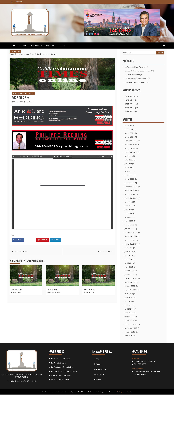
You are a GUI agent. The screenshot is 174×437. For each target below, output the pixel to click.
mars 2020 (129, 313)
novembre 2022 (131, 190)
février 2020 (129, 317)
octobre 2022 (130, 194)
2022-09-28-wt (53, 290)
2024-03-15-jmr (131, 111)
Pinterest (42, 240)
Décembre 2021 (131, 232)
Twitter (30, 240)
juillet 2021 (129, 252)
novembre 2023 (131, 144)
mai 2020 (128, 305)
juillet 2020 (129, 297)
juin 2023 (128, 164)
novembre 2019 (131, 328)
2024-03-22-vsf (131, 104)
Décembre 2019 (131, 324)
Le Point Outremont (132, 75)
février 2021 (129, 271)
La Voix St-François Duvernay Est (137, 71)
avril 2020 (128, 309)
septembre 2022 (131, 198)
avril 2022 (128, 217)
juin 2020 (128, 301)
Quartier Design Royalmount (135, 82)
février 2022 (129, 225)
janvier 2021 (129, 274)
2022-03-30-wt (89, 290)
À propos (22, 45)
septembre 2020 (131, 290)
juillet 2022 (129, 206)
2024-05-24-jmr (131, 100)
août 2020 (129, 294)
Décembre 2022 (131, 187)
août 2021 (129, 248)
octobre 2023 (130, 148)
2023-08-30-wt (16, 290)
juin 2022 (128, 209)
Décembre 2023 (131, 141)
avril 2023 (128, 171)
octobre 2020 (130, 286)
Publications (35, 45)
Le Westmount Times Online (23, 93)
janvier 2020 (129, 320)
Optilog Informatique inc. (124, 392)
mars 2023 (129, 175)
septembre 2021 (131, 244)
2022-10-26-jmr (20, 251)
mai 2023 (128, 167)
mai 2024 (128, 125)
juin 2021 (128, 255)
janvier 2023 (129, 183)
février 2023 (129, 179)
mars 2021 (129, 267)
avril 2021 (128, 263)
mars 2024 (129, 129)
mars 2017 (129, 336)
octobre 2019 (130, 332)
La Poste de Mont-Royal (134, 67)
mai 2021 (128, 259)
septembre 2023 (131, 152)
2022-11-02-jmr (103, 251)
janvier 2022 (129, 229)
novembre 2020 (131, 282)
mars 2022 (129, 221)
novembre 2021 (131, 236)
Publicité (49, 45)
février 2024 (129, 133)
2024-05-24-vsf (131, 96)
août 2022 (129, 202)
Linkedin (55, 240)
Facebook (17, 240)
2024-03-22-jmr (131, 108)
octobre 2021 (130, 240)
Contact (62, 45)
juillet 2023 (129, 160)
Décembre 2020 (131, 278)
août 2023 (129, 156)
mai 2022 (128, 213)
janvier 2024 (129, 137)
